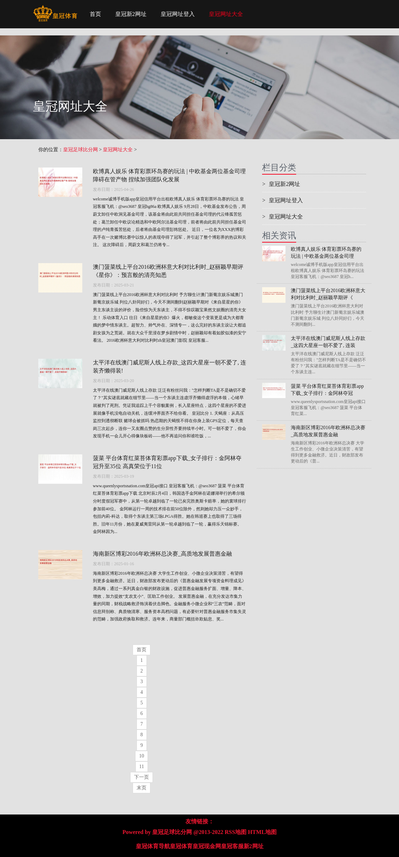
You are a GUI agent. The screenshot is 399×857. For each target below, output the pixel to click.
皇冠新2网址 (130, 14)
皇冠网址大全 (226, 14)
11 (141, 766)
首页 (95, 14)
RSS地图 (235, 832)
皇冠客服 (232, 846)
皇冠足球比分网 (80, 149)
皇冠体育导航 (153, 846)
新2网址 (254, 846)
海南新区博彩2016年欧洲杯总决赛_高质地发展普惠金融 (162, 554)
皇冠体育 (181, 846)
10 (141, 756)
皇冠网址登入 (178, 14)
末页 (141, 787)
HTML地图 (262, 832)
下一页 (141, 777)
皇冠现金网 (207, 846)
